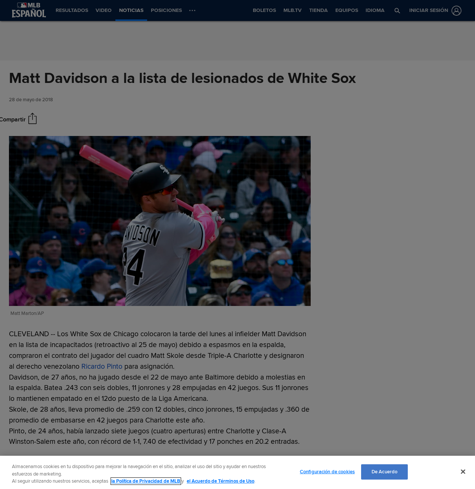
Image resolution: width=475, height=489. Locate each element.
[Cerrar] (463, 471)
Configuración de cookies (327, 471)
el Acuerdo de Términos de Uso (220, 481)
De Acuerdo (384, 471)
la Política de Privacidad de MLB (145, 481)
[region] (237, 472)
